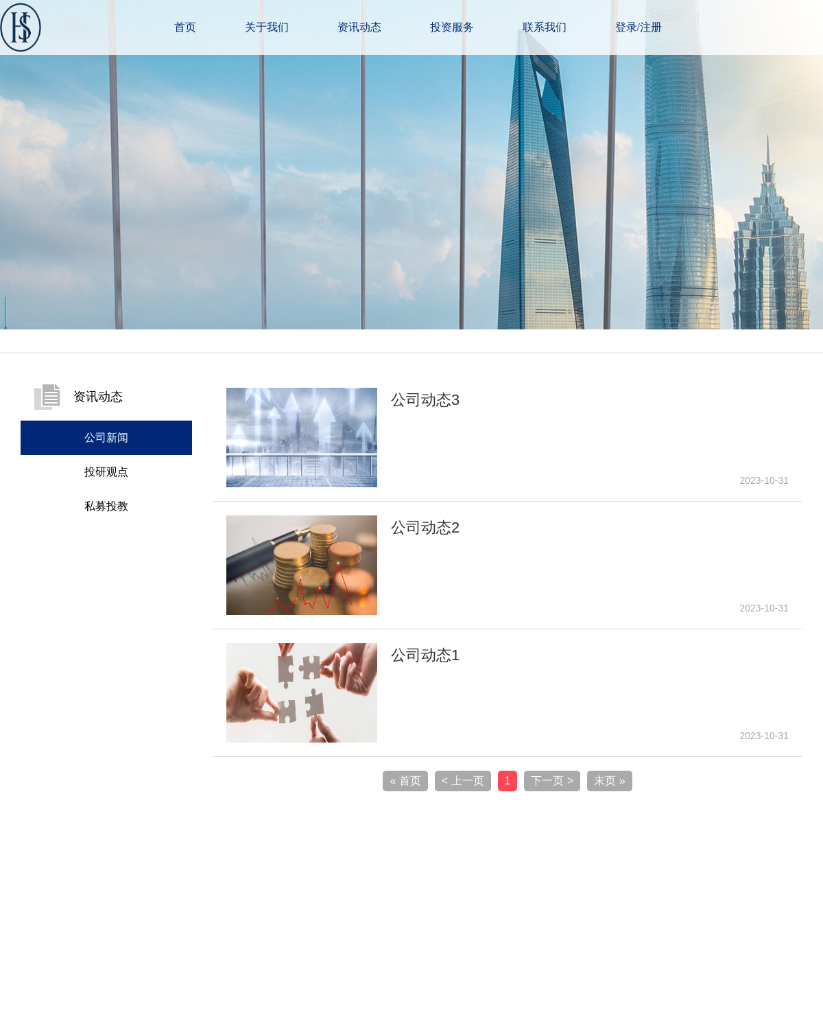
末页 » (609, 780)
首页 (185, 27)
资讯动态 (359, 27)
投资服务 (452, 27)
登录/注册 (638, 27)
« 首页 (405, 780)
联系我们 (544, 27)
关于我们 (267, 27)
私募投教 (106, 506)
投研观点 (106, 472)
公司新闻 (106, 437)
